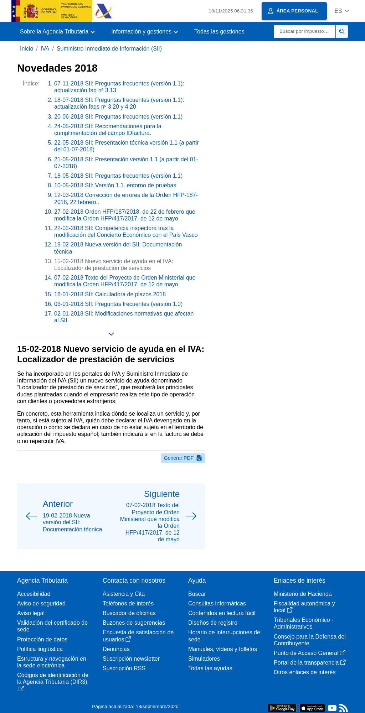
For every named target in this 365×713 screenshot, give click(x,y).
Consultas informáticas (217, 603)
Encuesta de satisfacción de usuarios (138, 635)
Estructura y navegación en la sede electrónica (51, 662)
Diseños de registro (212, 623)
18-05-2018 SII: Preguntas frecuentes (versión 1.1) (118, 176)
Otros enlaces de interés (304, 672)
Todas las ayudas (210, 668)
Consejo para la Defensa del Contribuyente (310, 640)
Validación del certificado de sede (52, 626)
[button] (342, 11)
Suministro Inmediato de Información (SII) (109, 49)
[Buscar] (305, 31)
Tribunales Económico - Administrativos (303, 623)
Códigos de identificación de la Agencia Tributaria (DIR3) (52, 681)
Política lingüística (40, 649)
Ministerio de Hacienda (303, 594)
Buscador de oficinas (129, 613)
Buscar (197, 594)
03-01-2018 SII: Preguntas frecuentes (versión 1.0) (118, 304)
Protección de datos (42, 639)
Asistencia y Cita (124, 594)
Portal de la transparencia (310, 663)
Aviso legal (31, 613)
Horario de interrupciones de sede (224, 635)
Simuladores (204, 659)
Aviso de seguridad (41, 603)
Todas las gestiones (219, 31)
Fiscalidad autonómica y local (304, 606)
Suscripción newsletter (131, 659)
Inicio (26, 49)
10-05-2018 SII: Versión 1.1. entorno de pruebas (115, 185)
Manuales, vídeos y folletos (222, 649)
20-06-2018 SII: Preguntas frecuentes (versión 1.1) (118, 117)
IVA (45, 49)
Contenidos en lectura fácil (222, 613)
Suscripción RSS (124, 668)
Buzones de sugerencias (134, 623)
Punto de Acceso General (309, 653)
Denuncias (116, 649)
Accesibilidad (33, 594)
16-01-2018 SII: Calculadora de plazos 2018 (110, 294)
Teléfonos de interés (128, 603)
